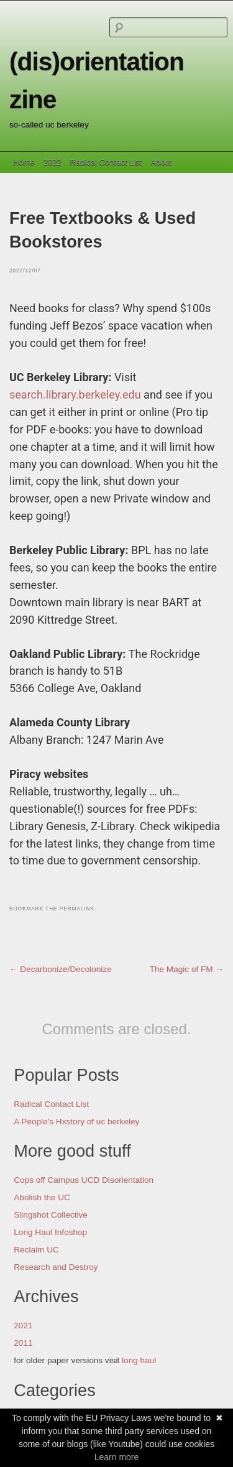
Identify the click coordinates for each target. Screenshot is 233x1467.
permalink (77, 909)
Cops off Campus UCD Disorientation (83, 1180)
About (160, 162)
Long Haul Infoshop (50, 1232)
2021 (23, 1325)
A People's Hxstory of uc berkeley (76, 1121)
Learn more (116, 1457)
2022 (52, 162)
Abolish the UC (42, 1197)
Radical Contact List (106, 162)
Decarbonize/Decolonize (60, 969)
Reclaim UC (36, 1249)
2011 (23, 1343)
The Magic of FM (187, 969)
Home (24, 162)
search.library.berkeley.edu (75, 394)
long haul (139, 1360)
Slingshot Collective (51, 1214)
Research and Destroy (56, 1267)
